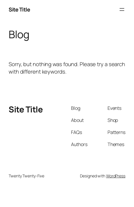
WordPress (115, 176)
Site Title (19, 9)
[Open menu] (121, 9)
